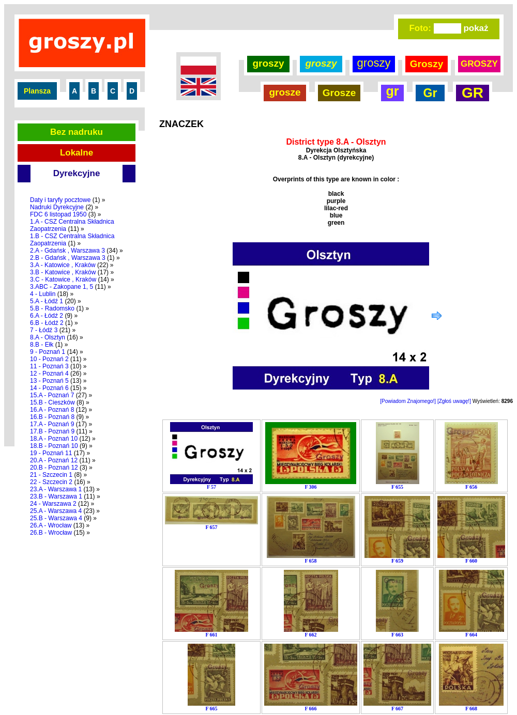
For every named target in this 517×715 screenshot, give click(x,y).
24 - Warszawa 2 (53, 503)
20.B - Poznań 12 (54, 467)
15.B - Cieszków (52, 402)
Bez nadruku (76, 132)
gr (392, 91)
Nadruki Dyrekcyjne (57, 207)
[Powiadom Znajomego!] (408, 401)
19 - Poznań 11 (51, 453)
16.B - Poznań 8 (52, 417)
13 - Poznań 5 (49, 380)
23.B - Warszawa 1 (56, 496)
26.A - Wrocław (50, 525)
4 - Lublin (42, 294)
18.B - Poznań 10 (54, 445)
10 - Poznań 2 (49, 359)
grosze (284, 92)
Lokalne (76, 153)
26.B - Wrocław (51, 532)
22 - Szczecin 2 (51, 482)
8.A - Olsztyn (47, 337)
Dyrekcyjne (76, 173)
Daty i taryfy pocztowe (60, 200)
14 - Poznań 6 (49, 388)
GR (472, 93)
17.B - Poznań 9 (52, 431)
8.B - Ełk (41, 344)
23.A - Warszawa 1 (56, 489)
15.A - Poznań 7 (52, 395)
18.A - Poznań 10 (54, 438)
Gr (430, 93)
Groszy (426, 63)
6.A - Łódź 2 (46, 315)
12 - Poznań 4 (49, 373)
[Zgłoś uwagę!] (454, 401)
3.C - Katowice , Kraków (63, 279)
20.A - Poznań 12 (54, 460)
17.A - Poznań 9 (52, 424)
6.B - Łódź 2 (47, 323)
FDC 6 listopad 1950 (58, 214)
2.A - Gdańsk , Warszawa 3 (67, 250)
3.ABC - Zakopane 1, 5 (61, 286)
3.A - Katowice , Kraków (63, 265)
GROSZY (479, 64)
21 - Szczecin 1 (51, 474)
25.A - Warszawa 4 (56, 511)
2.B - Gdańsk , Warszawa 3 (67, 257)
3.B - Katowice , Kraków (63, 272)
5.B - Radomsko (52, 308)
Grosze (339, 92)
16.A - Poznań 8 (52, 409)
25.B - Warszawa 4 (56, 518)
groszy (268, 63)
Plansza (37, 91)
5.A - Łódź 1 (46, 301)
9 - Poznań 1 (47, 351)
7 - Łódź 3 (43, 330)
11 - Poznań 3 (49, 366)
